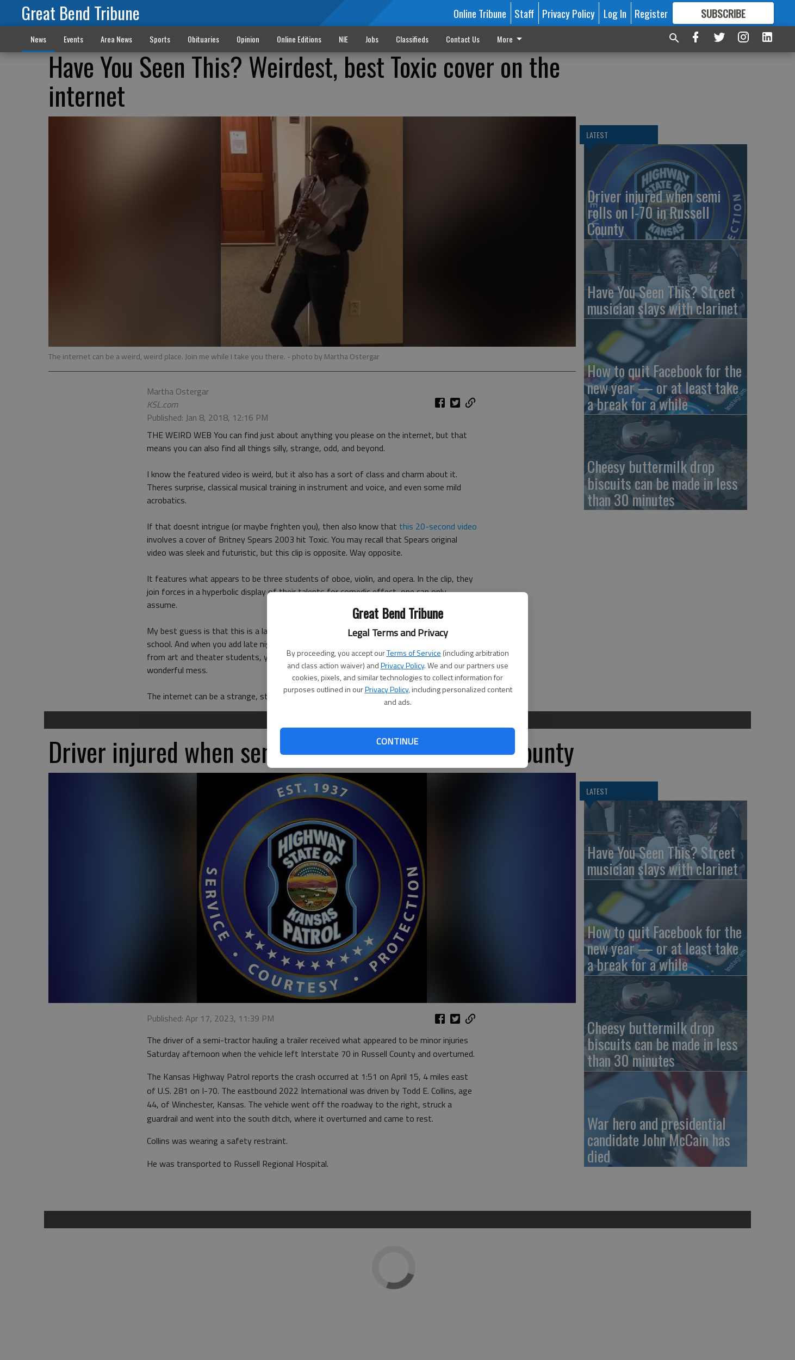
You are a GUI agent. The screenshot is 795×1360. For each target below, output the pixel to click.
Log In (615, 13)
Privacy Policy (402, 665)
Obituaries (203, 39)
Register (651, 13)
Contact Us (463, 39)
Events (73, 39)
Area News (116, 39)
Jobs (371, 39)
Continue (397, 741)
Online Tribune (480, 13)
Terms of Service (414, 653)
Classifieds (412, 39)
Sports (160, 39)
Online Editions (299, 39)
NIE (343, 39)
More (511, 39)
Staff (524, 13)
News (38, 39)
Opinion (248, 39)
